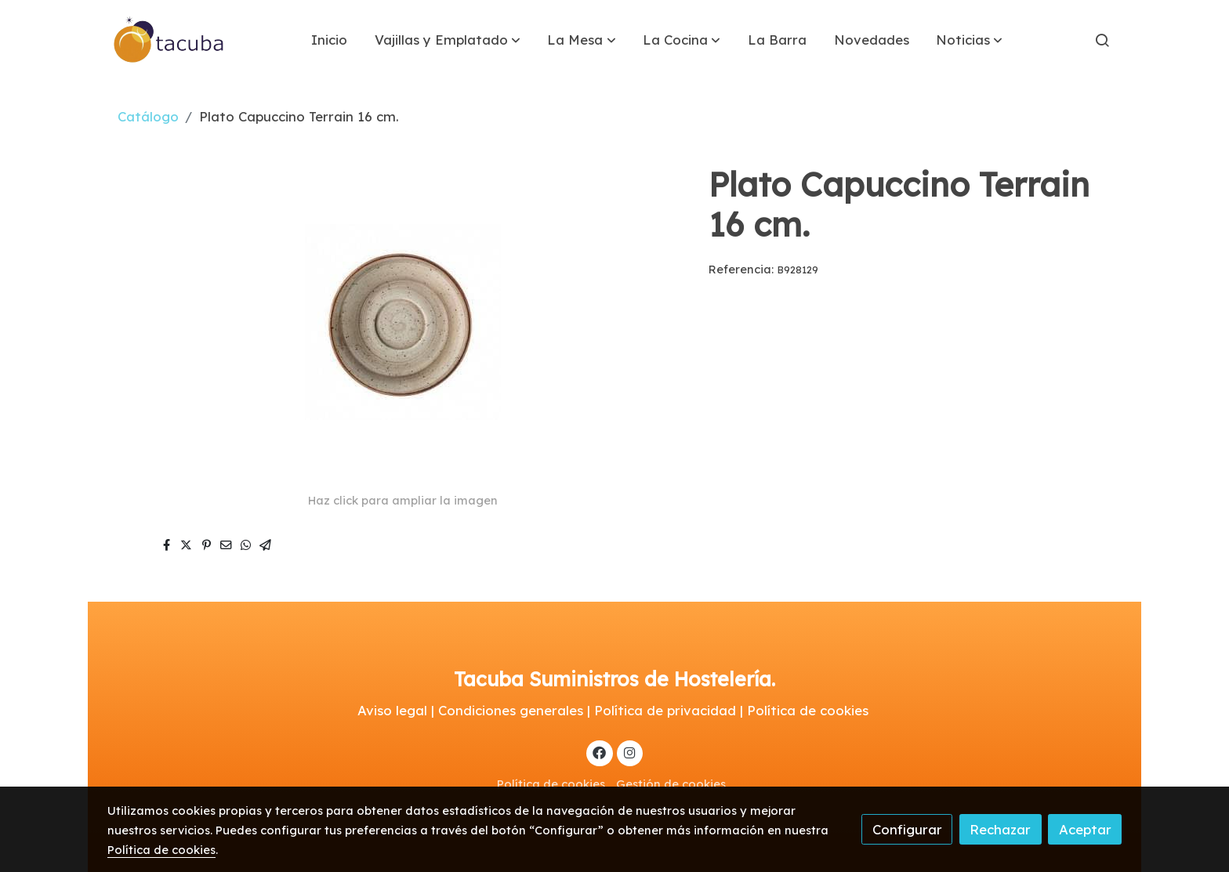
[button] (447, 40)
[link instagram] (629, 751)
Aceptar (1085, 829)
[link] (169, 40)
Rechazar (1000, 829)
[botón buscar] (1102, 40)
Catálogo (148, 116)
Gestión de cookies (671, 783)
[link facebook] (599, 751)
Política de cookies (551, 783)
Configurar (907, 829)
